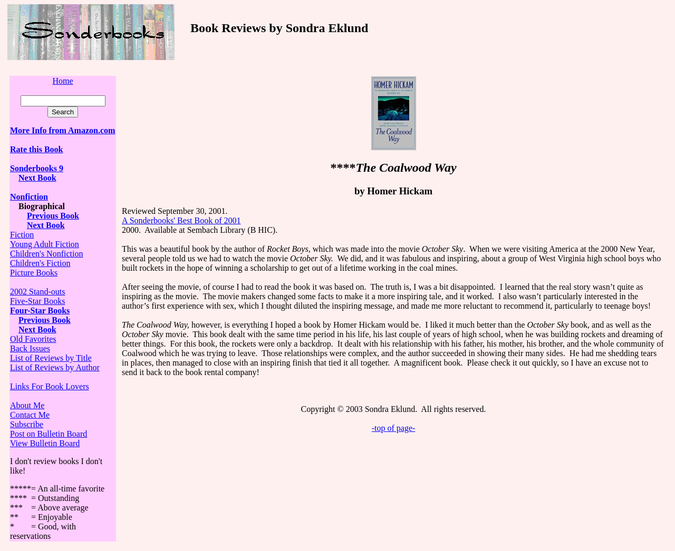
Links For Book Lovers (49, 386)
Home (62, 80)
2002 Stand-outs (37, 291)
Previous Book (53, 215)
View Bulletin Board (45, 443)
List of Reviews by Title (51, 357)
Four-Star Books (40, 310)
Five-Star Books (37, 301)
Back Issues (30, 348)
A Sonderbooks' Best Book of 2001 (181, 220)
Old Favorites (33, 338)
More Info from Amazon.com (62, 130)
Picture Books (33, 272)
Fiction (22, 234)
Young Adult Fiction (44, 244)
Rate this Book (36, 149)
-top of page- (394, 428)
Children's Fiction (40, 263)
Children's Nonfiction (46, 253)
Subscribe (26, 424)
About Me (27, 405)
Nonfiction (29, 196)
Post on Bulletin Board (48, 433)
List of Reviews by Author (55, 367)
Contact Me (30, 414)
